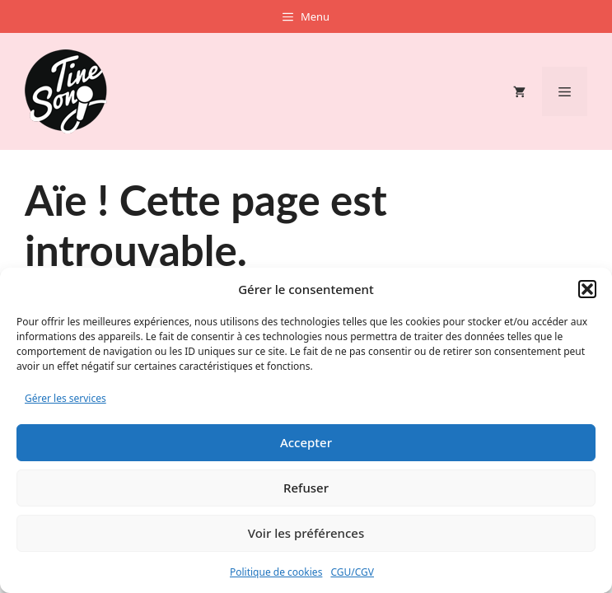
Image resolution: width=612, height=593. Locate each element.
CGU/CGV (352, 572)
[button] (587, 289)
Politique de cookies (276, 572)
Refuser (306, 487)
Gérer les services (65, 398)
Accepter (306, 442)
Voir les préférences (306, 533)
